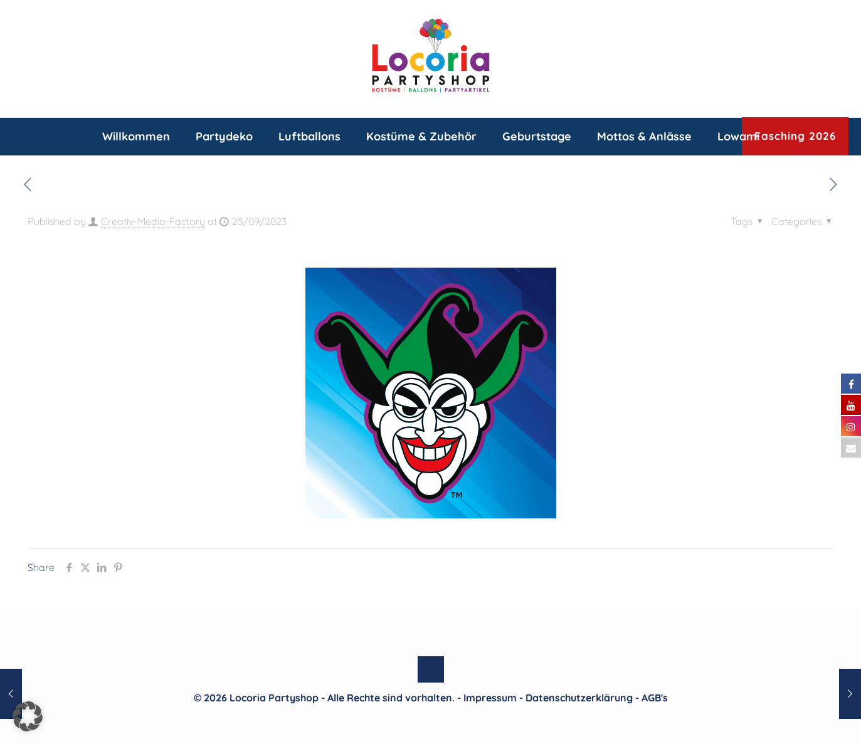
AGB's (655, 697)
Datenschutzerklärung (579, 697)
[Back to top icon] (431, 669)
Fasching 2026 (795, 135)
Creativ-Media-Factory (153, 221)
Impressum (490, 697)
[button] (27, 716)
